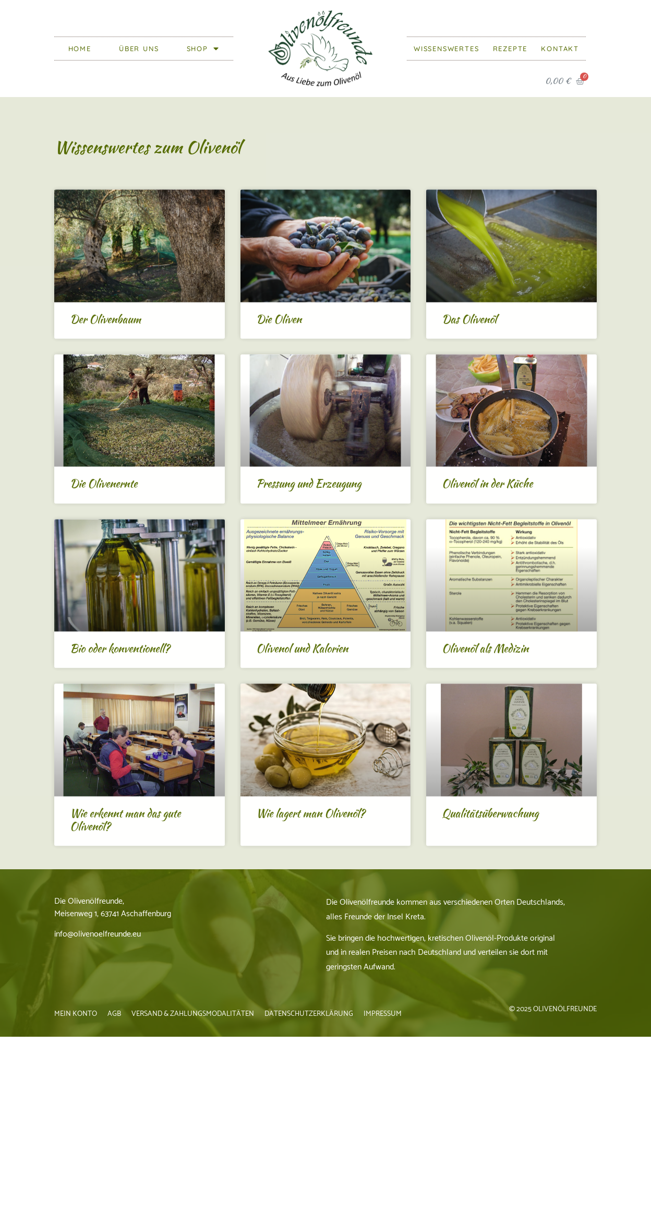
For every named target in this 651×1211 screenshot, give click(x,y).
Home (79, 48)
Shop (203, 48)
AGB (114, 1014)
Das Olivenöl (469, 395)
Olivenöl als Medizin (485, 725)
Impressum (383, 1014)
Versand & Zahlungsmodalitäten (192, 1014)
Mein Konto (75, 1014)
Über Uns (139, 48)
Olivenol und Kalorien (302, 725)
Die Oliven (279, 395)
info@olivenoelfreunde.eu (97, 934)
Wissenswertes (446, 48)
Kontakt (560, 48)
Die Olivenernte (103, 560)
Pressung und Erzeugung (308, 560)
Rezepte (510, 48)
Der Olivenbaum (105, 395)
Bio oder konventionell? (120, 725)
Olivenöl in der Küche (487, 560)
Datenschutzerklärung (308, 1014)
